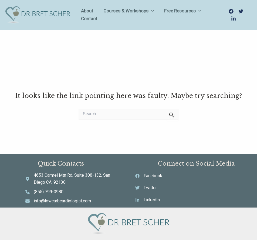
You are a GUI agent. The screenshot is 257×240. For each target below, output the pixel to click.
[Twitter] (239, 15)
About (95, 14)
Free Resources (180, 14)
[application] (154, 14)
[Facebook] (229, 15)
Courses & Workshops (131, 14)
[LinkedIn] (249, 15)
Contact (212, 14)
